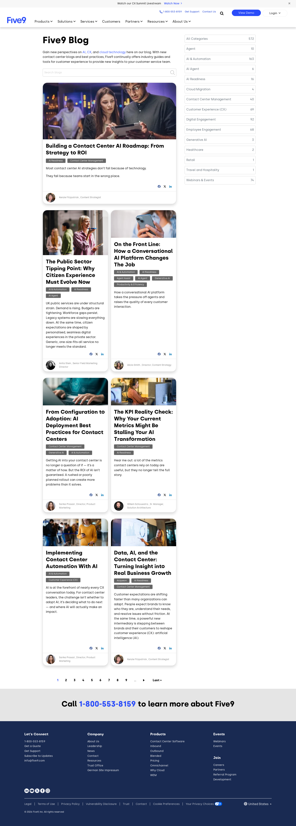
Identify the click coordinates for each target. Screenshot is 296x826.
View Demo (246, 13)
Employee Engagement (203, 129)
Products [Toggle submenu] (42, 21)
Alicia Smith (133, 365)
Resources (94, 760)
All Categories (197, 39)
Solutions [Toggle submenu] (65, 21)
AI (84, 52)
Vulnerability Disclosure (101, 804)
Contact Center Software (167, 741)
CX (89, 52)
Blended (155, 756)
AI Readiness (56, 160)
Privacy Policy (70, 804)
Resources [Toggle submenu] (156, 21)
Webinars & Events (200, 180)
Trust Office (95, 765)
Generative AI (162, 278)
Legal (28, 804)
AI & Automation (58, 289)
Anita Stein (65, 363)
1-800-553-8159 (171, 11)
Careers (218, 765)
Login (273, 13)
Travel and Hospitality (202, 170)
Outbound (156, 751)
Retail (190, 160)
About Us (93, 741)
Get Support (191, 11)
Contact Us (208, 11)
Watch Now (173, 3)
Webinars (219, 741)
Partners (219, 769)
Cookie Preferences (166, 804)
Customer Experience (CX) (63, 580)
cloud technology (112, 52)
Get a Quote (32, 746)
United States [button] (258, 804)
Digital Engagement (201, 119)
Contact (93, 756)
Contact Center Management (86, 160)
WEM (153, 775)
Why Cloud (157, 770)
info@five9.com (34, 760)
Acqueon (122, 580)
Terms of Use (46, 804)
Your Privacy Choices (200, 804)
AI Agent (53, 295)
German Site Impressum (103, 770)
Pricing (154, 760)
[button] (289, 4)
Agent (190, 49)
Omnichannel (159, 765)
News (91, 751)
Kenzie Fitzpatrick (69, 197)
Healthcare (194, 150)
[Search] (222, 13)
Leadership (94, 746)
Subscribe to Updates (38, 756)
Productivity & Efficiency (130, 284)
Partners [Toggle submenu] (132, 21)
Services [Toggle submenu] (87, 21)
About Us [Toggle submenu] (180, 21)
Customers (111, 21)
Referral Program (224, 774)
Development (222, 779)
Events (217, 746)
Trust (126, 804)
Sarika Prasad (67, 504)
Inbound (155, 746)
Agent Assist (123, 278)
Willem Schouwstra (137, 504)
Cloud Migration (198, 89)
